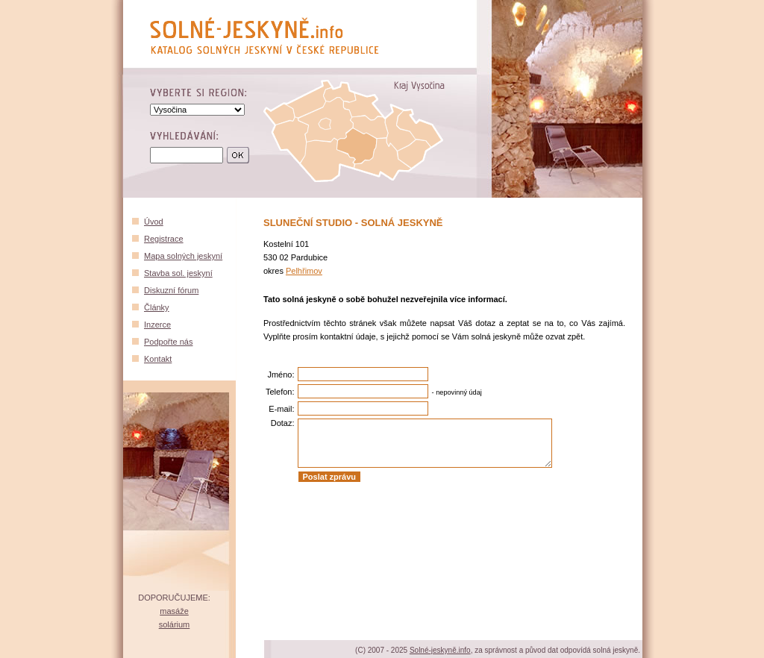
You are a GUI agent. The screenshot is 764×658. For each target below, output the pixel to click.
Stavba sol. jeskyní (178, 273)
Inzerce (157, 324)
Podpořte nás (168, 341)
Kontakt (158, 358)
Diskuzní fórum (171, 290)
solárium (174, 624)
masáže (174, 611)
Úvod (153, 221)
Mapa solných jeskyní (183, 255)
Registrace (164, 238)
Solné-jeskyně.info (440, 650)
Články (156, 307)
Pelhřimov (304, 270)
